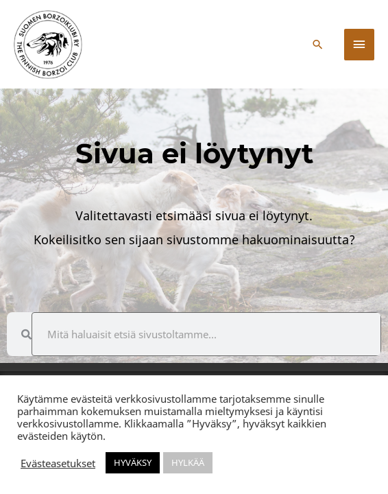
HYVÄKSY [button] (132, 462)
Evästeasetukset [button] (58, 463)
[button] (317, 44)
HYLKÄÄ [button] (187, 462)
